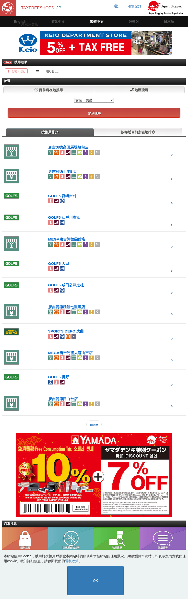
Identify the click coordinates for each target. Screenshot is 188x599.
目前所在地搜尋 (49, 90)
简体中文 (58, 22)
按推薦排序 (50, 132)
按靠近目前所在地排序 (138, 132)
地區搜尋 (139, 90)
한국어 (134, 22)
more (94, 424)
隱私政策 (72, 561)
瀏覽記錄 (134, 6)
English (20, 22)
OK (95, 581)
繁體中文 (97, 22)
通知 (117, 6)
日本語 (169, 22)
